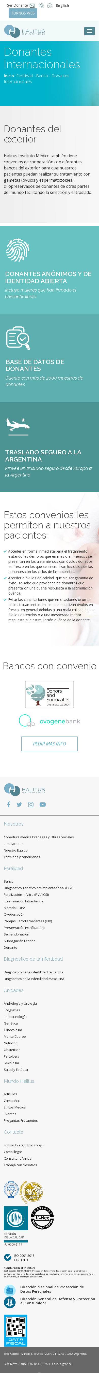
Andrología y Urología (20, 1003)
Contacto (13, 1132)
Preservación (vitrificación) (24, 927)
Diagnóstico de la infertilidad (33, 959)
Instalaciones (14, 843)
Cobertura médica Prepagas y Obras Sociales (39, 837)
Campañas (12, 1100)
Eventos (10, 1114)
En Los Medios (15, 1107)
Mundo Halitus (19, 1081)
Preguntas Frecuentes (21, 1120)
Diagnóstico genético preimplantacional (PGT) (38, 888)
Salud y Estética (16, 1069)
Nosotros (14, 824)
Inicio (9, 76)
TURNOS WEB (23, 13)
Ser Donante (17, 5)
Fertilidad (24, 76)
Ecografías (12, 1010)
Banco (42, 76)
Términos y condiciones (22, 857)
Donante (10, 947)
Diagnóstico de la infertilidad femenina (33, 972)
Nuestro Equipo (16, 850)
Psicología (11, 1056)
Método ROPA (14, 907)
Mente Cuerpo (15, 1036)
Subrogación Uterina (20, 941)
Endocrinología (15, 1016)
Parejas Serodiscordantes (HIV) (28, 921)
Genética (11, 1023)
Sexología (11, 1063)
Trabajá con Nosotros (20, 1165)
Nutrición (11, 1043)
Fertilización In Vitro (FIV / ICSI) (26, 894)
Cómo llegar (13, 1151)
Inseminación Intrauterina (23, 901)
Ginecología (13, 1030)
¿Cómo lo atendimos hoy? (23, 1145)
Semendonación (16, 934)
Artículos (10, 1094)
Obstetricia (12, 1049)
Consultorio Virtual (18, 1158)
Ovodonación (14, 914)
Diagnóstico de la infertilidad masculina (34, 978)
